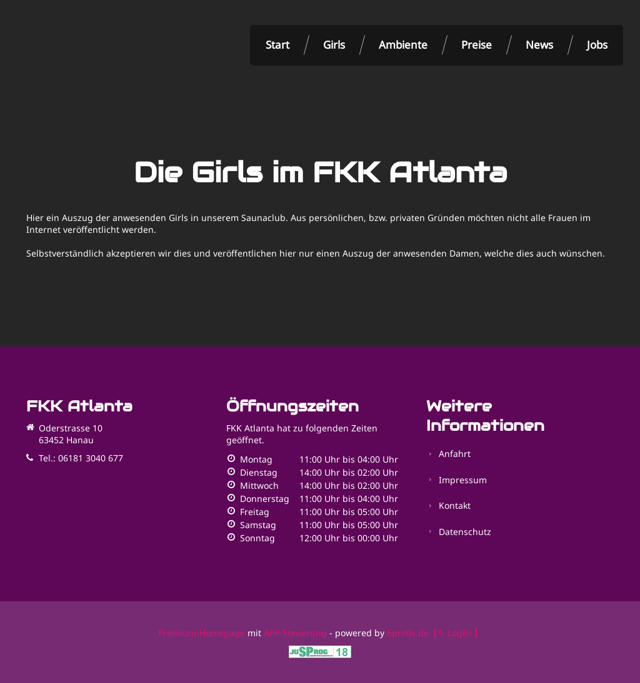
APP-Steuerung (295, 633)
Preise (476, 44)
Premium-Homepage (201, 633)
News (539, 44)
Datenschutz (465, 518)
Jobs (597, 44)
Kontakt (455, 496)
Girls (334, 44)
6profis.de (408, 633)
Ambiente (403, 44)
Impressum (463, 474)
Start (277, 44)
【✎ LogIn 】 (455, 633)
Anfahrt (455, 452)
